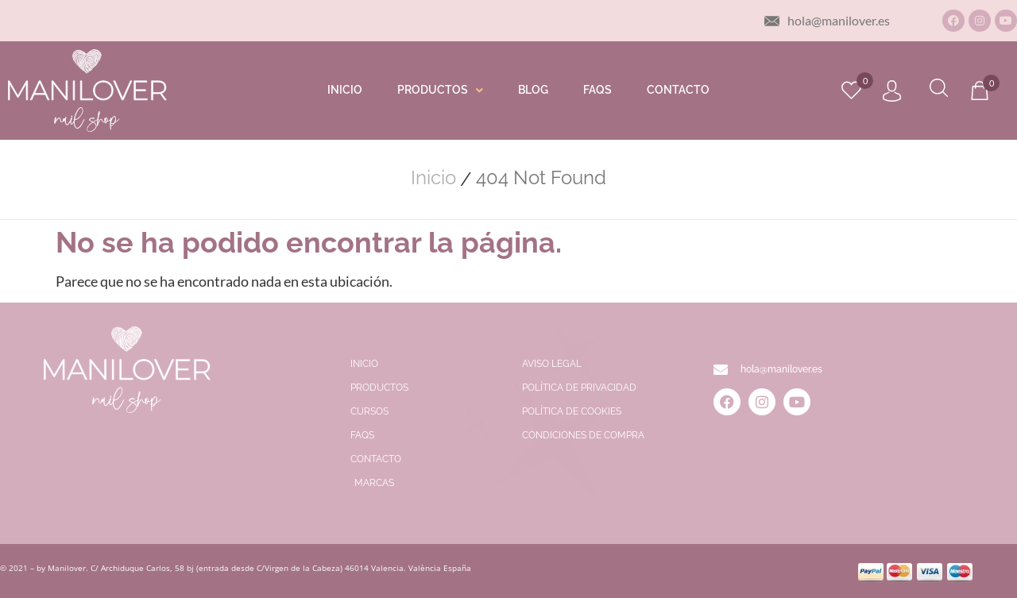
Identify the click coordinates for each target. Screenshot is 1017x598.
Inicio (433, 178)
